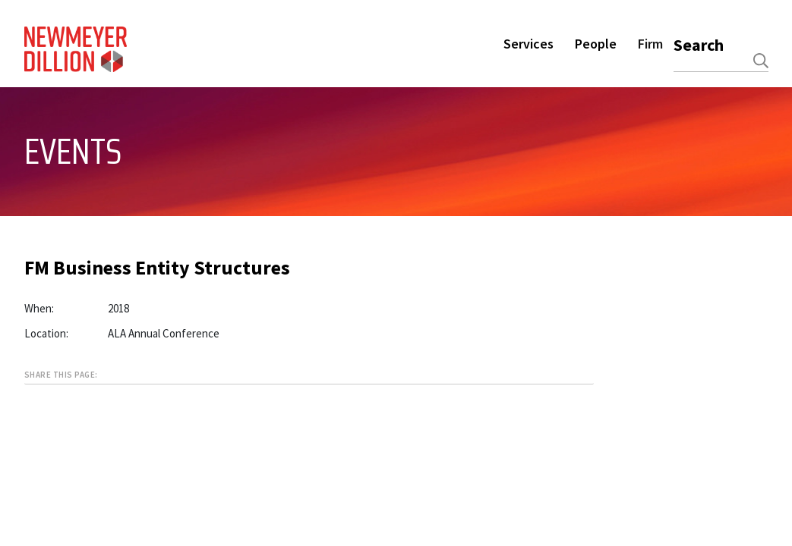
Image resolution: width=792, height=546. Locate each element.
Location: (46, 333)
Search (699, 44)
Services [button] (528, 43)
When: (39, 308)
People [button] (596, 43)
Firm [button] (650, 43)
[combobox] (721, 60)
